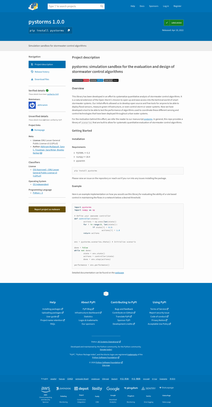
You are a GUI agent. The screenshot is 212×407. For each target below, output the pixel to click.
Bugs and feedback (124, 309)
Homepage (38, 130)
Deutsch (114, 379)
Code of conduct (158, 316)
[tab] (47, 64)
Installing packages (51, 309)
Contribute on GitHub (122, 312)
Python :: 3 (38, 192)
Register (177, 6)
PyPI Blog (87, 309)
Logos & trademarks (88, 320)
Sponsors (153, 6)
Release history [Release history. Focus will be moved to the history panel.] (40, 71)
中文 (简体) (124, 379)
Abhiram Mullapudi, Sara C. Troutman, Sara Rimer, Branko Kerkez (48, 150)
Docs (142, 6)
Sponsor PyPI (123, 320)
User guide (51, 316)
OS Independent (41, 184)
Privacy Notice (158, 320)
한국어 (172, 379)
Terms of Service (158, 309)
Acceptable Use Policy (158, 324)
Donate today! (106, 349)
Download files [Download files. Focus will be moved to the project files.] (40, 79)
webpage (119, 272)
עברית (154, 379)
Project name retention (51, 320)
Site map (106, 365)
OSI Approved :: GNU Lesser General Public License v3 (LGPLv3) (46, 173)
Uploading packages (51, 312)
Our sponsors (88, 324)
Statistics (88, 316)
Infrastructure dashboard (87, 312)
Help (133, 6)
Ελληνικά (105, 379)
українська (95, 379)
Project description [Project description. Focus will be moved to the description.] (42, 64)
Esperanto (163, 379)
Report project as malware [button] (47, 209)
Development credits (122, 324)
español (53, 379)
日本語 (70, 379)
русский (146, 379)
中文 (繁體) (136, 379)
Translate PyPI (122, 316)
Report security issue (159, 312)
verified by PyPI (53, 94)
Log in (166, 6)
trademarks (132, 354)
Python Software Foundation (104, 357)
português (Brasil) (82, 379)
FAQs (52, 324)
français (62, 379)
